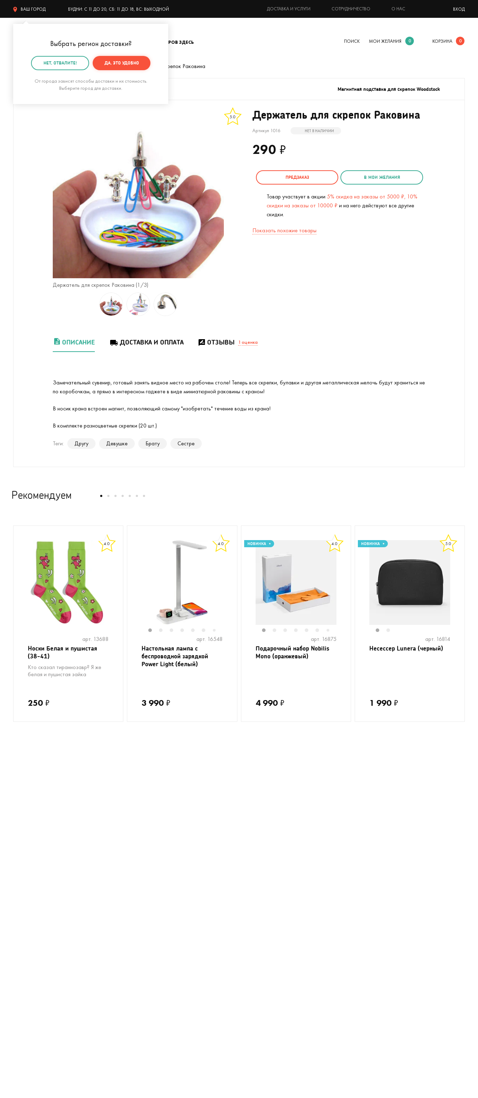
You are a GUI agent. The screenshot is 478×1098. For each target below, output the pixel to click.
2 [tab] (164, 631)
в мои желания (370, 177)
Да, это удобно (121, 63)
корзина (442, 41)
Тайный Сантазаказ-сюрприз (257, 889)
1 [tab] (154, 631)
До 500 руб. (141, 926)
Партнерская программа (268, 947)
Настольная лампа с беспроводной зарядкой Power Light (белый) (178, 657)
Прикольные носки (148, 915)
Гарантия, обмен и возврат (271, 904)
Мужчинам (25, 937)
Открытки (138, 947)
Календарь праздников (267, 958)
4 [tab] (186, 631)
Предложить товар (262, 937)
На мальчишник (145, 883)
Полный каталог (32, 926)
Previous (134, 587)
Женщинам (139, 937)
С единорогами (31, 904)
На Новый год (30, 894)
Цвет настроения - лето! (42, 862)
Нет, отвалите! (60, 63)
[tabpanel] (182, 582)
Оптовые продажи (261, 926)
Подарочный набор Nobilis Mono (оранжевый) (295, 653)
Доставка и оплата (146, 342)
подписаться (427, 783)
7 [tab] (216, 631)
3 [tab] (175, 631)
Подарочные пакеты (37, 958)
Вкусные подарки (146, 904)
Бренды (361, 915)
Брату (152, 443)
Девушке (117, 443)
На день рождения (148, 862)
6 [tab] (207, 631)
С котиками (27, 883)
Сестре (186, 443)
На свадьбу (27, 872)
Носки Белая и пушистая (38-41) (65, 653)
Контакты (363, 872)
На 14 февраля (144, 958)
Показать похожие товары (284, 229)
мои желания (385, 41)
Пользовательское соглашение (277, 969)
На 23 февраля (31, 969)
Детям (21, 947)
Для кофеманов (145, 894)
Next (230, 587)
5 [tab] (196, 631)
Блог (357, 904)
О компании (366, 862)
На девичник (141, 872)
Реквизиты (364, 883)
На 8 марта (140, 969)
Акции (246, 915)
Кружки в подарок (35, 915)
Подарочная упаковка (266, 872)
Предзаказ (293, 177)
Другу (81, 443)
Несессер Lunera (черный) (407, 649)
